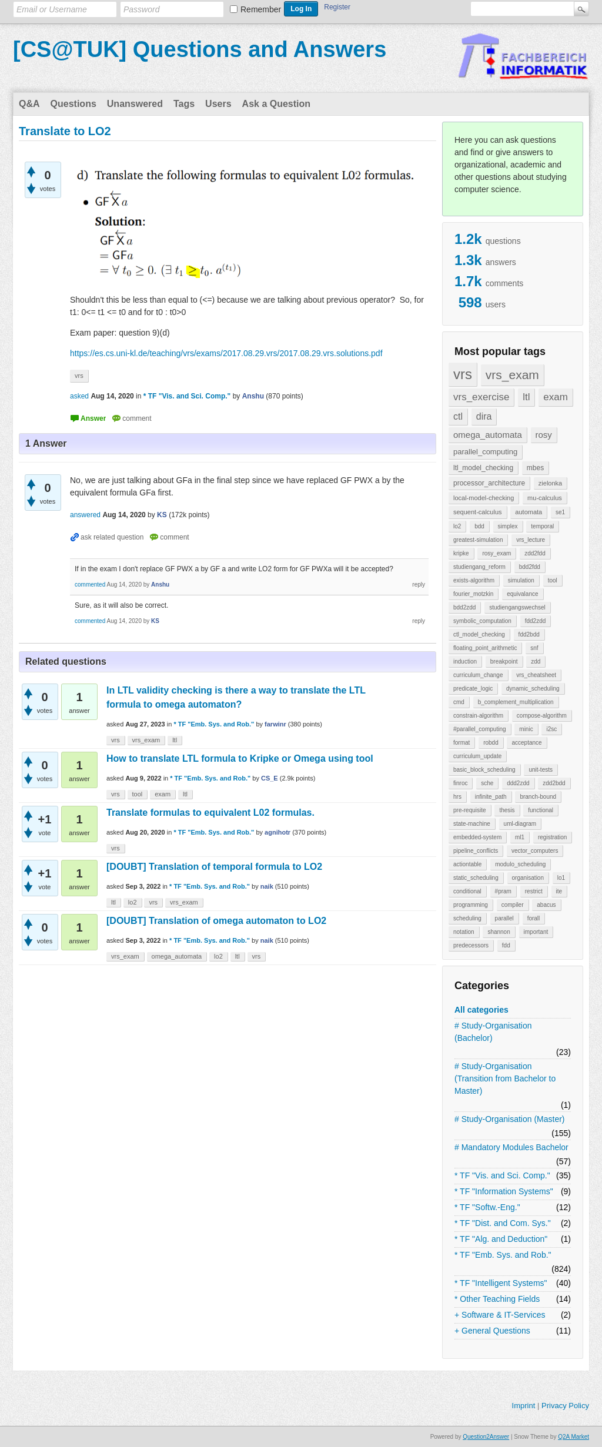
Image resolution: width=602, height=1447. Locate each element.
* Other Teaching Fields (497, 1299)
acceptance (526, 742)
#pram (503, 891)
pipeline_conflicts (475, 851)
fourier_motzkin (473, 594)
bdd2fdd (529, 567)
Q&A (29, 104)
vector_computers (534, 851)
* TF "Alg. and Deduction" (500, 1239)
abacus (546, 905)
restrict (534, 891)
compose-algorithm (542, 715)
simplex (508, 526)
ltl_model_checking (483, 468)
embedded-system (477, 837)
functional (540, 810)
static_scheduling (476, 878)
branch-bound (538, 796)
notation (463, 932)
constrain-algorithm (478, 715)
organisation (528, 878)
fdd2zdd (535, 621)
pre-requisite (469, 810)
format (461, 742)
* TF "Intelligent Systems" (500, 1283)
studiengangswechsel (517, 607)
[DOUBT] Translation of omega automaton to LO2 (216, 921)
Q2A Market (573, 1436)
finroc (460, 783)
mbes (535, 468)
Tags (184, 104)
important (536, 932)
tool (552, 580)
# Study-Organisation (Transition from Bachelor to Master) (505, 1078)
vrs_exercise (481, 397)
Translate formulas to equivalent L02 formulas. (210, 813)
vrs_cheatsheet (536, 675)
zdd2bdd (554, 783)
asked (79, 396)
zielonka (550, 483)
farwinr (275, 724)
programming (470, 905)
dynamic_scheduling (533, 688)
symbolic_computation (482, 621)
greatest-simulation (478, 540)
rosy (544, 435)
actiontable (467, 864)
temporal (542, 526)
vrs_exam (512, 374)
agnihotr (277, 832)
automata (528, 511)
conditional (467, 891)
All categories (481, 1009)
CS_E (269, 778)
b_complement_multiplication (516, 702)
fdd (506, 945)
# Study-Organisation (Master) (509, 1119)
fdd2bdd (529, 634)
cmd (458, 702)
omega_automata (487, 435)
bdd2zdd (464, 607)
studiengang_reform (479, 567)
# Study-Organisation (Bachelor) (493, 1032)
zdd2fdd (535, 553)
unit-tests (541, 769)
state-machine (471, 823)
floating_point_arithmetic (485, 648)
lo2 (457, 526)
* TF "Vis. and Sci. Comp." (502, 1175)
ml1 (519, 837)
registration (552, 837)
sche (487, 783)
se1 (560, 512)
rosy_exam (496, 553)
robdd (491, 742)
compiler (512, 905)
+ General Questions (492, 1330)
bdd (479, 526)
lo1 (561, 878)
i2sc (551, 729)
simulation (521, 580)
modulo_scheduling (520, 864)
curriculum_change (478, 675)
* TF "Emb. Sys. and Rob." (502, 1255)
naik (266, 886)
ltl (526, 397)
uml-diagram (520, 823)
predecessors (471, 945)
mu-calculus (544, 497)
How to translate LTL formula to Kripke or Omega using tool (239, 758)
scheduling (467, 918)
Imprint (524, 1405)
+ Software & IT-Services (499, 1314)
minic (526, 729)
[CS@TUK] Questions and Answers (199, 49)
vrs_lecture (530, 540)
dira (484, 416)
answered (85, 515)
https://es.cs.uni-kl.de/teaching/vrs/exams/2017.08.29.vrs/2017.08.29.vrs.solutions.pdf (226, 353)
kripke (461, 553)
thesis (506, 810)
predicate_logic (473, 688)
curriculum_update (477, 756)
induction (465, 661)
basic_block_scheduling (484, 769)
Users (218, 104)
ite (559, 891)
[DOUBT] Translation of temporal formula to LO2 (214, 867)
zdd (535, 661)
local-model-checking (483, 497)
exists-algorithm (473, 580)
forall (533, 918)
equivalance (522, 594)
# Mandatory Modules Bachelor (511, 1147)
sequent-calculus (477, 511)
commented (90, 584)
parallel (504, 918)
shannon (498, 932)
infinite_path (491, 796)
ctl (458, 416)
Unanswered (135, 104)
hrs (457, 796)
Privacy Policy (565, 1405)
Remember (260, 9)
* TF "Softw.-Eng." (487, 1207)
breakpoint (504, 661)
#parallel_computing (479, 729)
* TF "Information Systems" (503, 1191)
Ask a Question (276, 104)
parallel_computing (485, 451)
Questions (73, 104)
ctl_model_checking (479, 634)
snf (534, 648)
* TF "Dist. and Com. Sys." (502, 1223)
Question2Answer (486, 1436)
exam (555, 397)
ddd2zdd (518, 783)
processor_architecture (489, 483)
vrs (462, 374)
